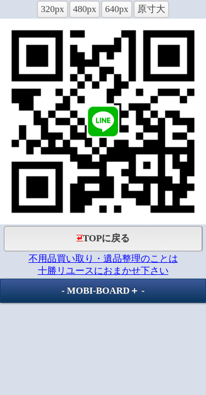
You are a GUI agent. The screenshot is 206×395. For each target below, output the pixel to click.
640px (117, 9)
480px (85, 9)
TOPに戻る (103, 238)
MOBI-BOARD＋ (103, 290)
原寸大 (151, 9)
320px (52, 9)
